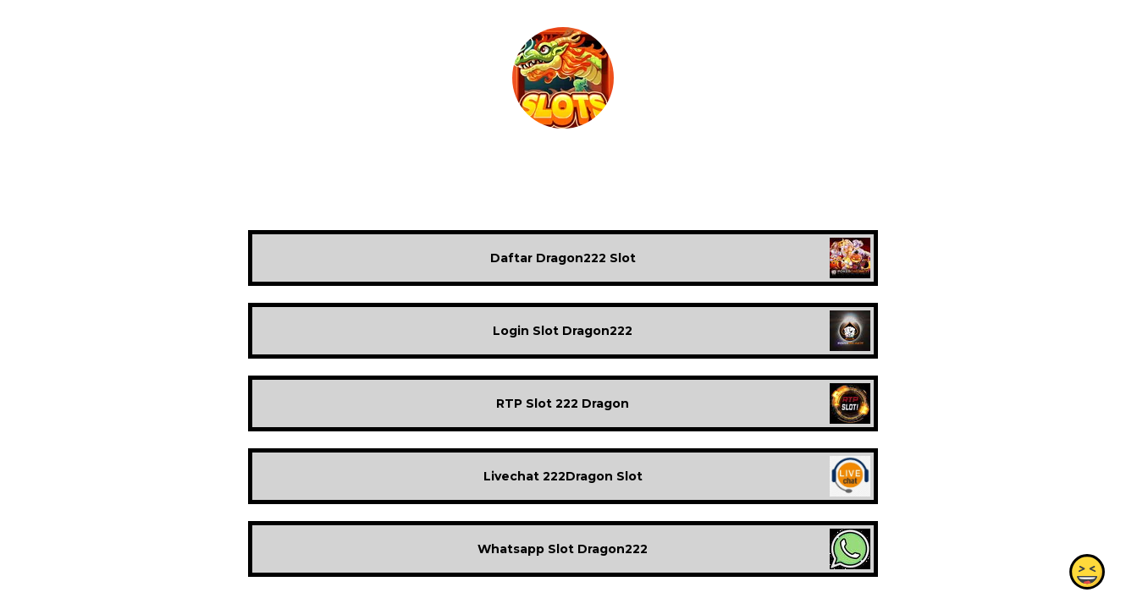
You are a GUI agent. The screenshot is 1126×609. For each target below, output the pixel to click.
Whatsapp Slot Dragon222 (562, 549)
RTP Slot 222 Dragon (562, 403)
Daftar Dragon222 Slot (563, 258)
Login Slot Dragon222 (562, 330)
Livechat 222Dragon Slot (563, 476)
